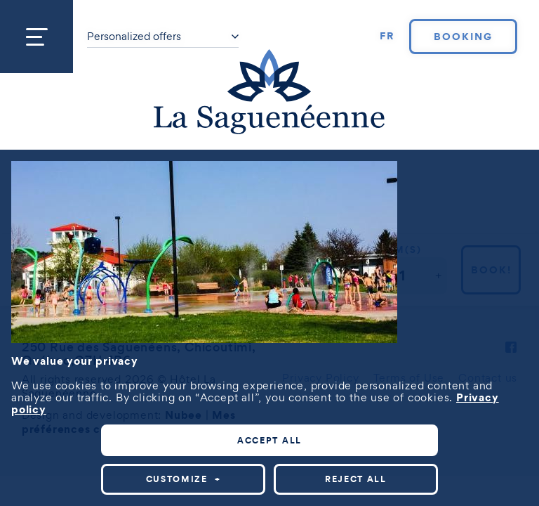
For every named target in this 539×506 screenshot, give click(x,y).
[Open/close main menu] (36, 36)
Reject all (356, 479)
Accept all (269, 440)
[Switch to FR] (387, 36)
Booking (463, 37)
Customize (183, 479)
